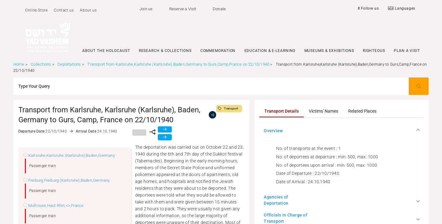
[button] (341, 131)
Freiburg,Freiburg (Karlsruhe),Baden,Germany (69, 180)
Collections (41, 64)
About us (88, 10)
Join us (146, 9)
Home (19, 64)
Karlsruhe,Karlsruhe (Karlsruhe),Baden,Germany (71, 155)
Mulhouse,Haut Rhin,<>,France (56, 205)
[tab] (281, 111)
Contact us (64, 10)
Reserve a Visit (182, 9)
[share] (212, 115)
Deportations (69, 64)
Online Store (36, 10)
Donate (219, 9)
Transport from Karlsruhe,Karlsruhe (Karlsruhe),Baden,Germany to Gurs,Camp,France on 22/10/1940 (178, 64)
